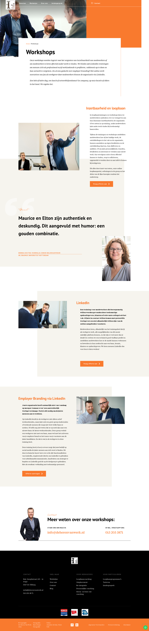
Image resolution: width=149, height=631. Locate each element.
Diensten (22, 3)
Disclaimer (127, 625)
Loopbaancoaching (84, 579)
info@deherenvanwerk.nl (66, 532)
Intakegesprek (57, 3)
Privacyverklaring (114, 625)
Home (28, 44)
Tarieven (106, 582)
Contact (53, 585)
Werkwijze (33, 3)
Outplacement (82, 582)
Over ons (44, 3)
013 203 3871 (114, 532)
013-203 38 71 (28, 593)
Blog (51, 589)
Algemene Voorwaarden (96, 625)
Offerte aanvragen (33, 474)
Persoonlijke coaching (85, 589)
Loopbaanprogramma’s (112, 579)
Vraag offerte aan (100, 184)
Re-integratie (81, 585)
